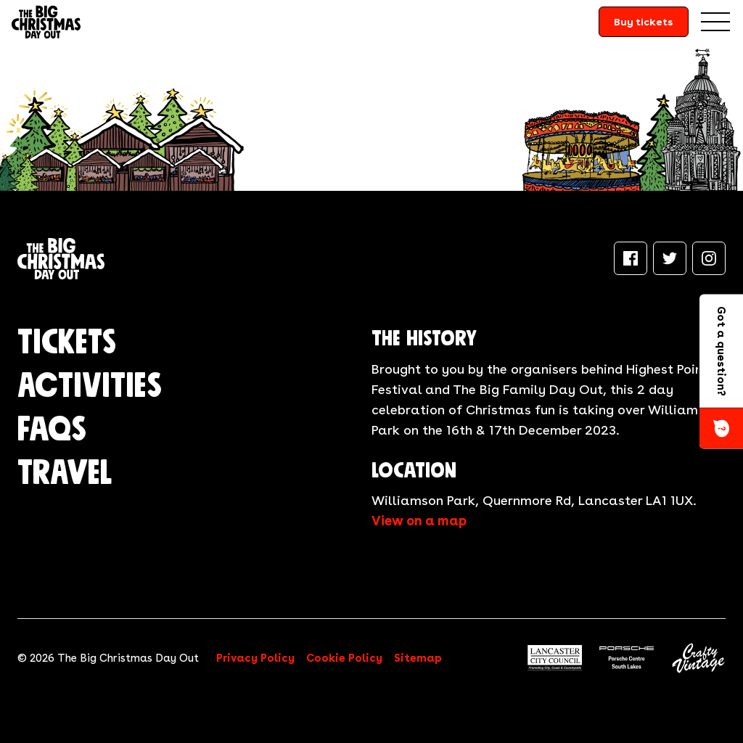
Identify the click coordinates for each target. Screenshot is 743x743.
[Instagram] (709, 258)
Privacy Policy (255, 658)
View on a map (419, 520)
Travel (64, 473)
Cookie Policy (344, 658)
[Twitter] (669, 258)
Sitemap (418, 658)
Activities (89, 386)
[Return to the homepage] (46, 21)
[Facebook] (630, 258)
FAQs (51, 430)
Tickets (66, 343)
